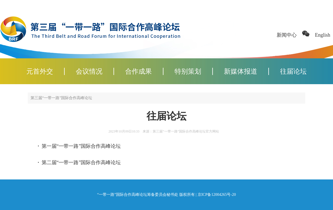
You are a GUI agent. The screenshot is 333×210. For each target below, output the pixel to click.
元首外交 (39, 71)
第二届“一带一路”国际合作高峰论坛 (81, 162)
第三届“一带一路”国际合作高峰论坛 (61, 98)
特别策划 (188, 71)
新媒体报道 (240, 71)
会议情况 (89, 71)
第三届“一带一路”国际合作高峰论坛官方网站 (186, 131)
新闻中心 (287, 35)
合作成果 (138, 71)
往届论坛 (293, 71)
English (322, 35)
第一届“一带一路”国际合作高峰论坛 (81, 146)
